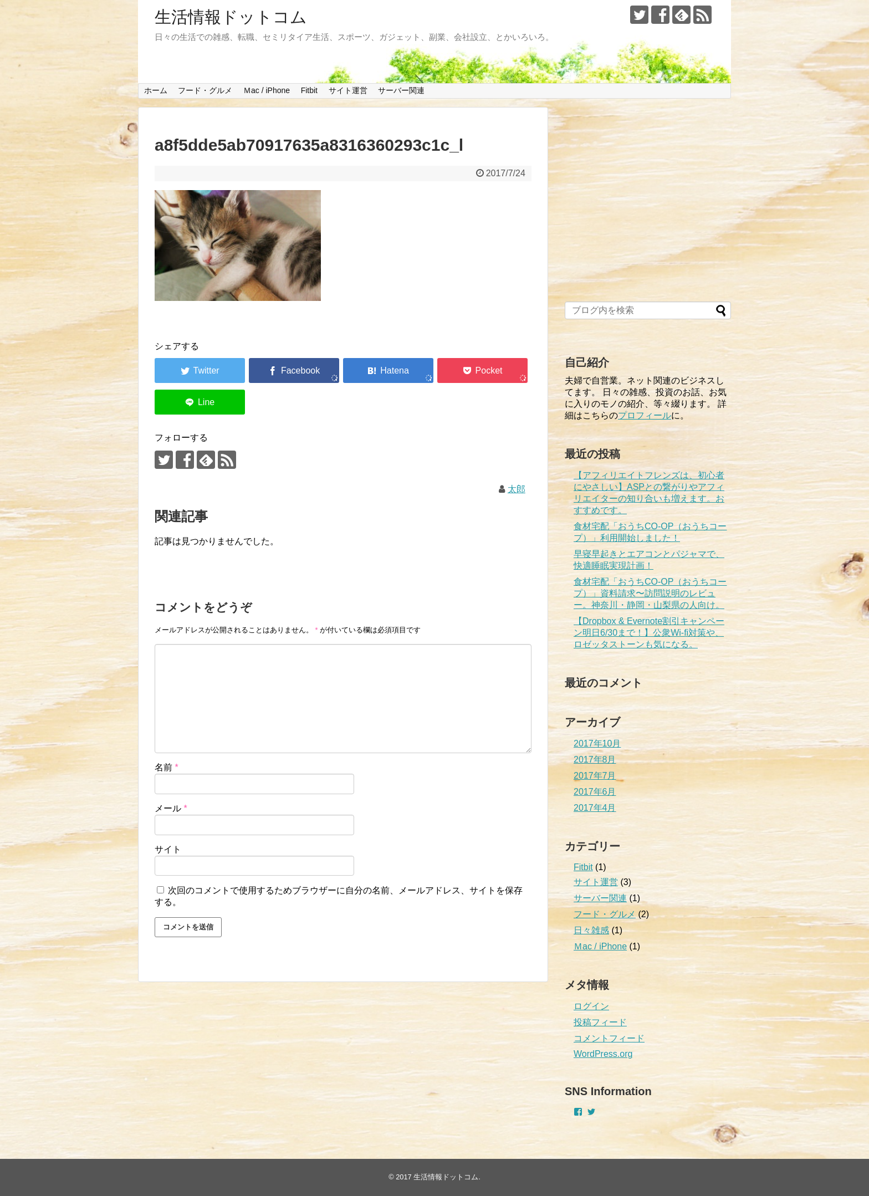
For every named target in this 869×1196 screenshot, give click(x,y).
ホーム (155, 90)
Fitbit (309, 90)
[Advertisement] (648, 205)
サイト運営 (348, 90)
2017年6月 (595, 791)
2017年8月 (595, 759)
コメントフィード (609, 1038)
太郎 (516, 489)
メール (171, 808)
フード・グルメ (205, 90)
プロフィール (644, 415)
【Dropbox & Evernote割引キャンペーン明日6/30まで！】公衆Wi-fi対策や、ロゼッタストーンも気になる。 (649, 632)
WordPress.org (603, 1054)
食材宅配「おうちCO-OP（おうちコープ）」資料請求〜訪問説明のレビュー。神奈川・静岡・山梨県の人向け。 (650, 593)
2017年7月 (595, 775)
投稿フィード (600, 1022)
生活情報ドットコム (231, 17)
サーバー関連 (401, 90)
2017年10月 (597, 743)
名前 (166, 767)
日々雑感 (591, 930)
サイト (168, 849)
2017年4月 (595, 807)
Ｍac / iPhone (266, 90)
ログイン (591, 1006)
